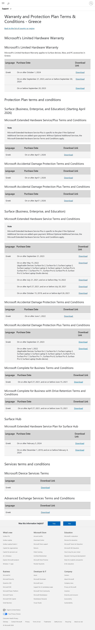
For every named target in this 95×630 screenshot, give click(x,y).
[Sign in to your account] (91, 3)
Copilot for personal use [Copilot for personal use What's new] (10, 552)
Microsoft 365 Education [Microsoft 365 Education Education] (71, 548)
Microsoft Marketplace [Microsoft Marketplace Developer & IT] (40, 595)
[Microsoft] (47, 1)
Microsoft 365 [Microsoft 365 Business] (7, 587)
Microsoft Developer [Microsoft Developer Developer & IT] (40, 579)
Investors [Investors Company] (67, 591)
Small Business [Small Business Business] (7, 603)
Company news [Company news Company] (68, 583)
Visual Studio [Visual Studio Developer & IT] (38, 603)
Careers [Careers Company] (66, 575)
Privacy (27, 622)
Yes (54, 523)
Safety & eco (58, 622)
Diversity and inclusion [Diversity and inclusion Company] (71, 595)
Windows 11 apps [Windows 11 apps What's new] (8, 564)
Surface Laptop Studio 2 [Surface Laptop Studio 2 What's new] (10, 544)
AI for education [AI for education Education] (69, 564)
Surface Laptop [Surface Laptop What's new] (7, 540)
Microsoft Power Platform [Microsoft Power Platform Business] (10, 591)
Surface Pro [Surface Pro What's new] (6, 536)
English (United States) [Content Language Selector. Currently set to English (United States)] (13, 610)
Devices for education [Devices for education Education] (70, 540)
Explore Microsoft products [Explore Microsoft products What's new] (11, 560)
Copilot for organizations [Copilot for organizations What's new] (10, 548)
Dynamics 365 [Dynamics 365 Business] (7, 583)
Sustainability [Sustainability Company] (68, 603)
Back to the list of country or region (19, 28)
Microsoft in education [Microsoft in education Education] (71, 536)
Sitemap (5, 622)
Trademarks (47, 622)
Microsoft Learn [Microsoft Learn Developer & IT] (38, 583)
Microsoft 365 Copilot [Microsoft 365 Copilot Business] (9, 599)
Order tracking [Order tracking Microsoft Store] (38, 552)
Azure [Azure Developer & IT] (35, 575)
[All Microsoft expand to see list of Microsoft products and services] (3, 3)
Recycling (68, 622)
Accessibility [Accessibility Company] (68, 599)
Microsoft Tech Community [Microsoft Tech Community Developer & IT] (42, 591)
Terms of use (37, 622)
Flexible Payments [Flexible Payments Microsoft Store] (39, 564)
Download (80, 72)
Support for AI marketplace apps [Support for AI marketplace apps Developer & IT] (43, 587)
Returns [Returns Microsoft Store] (36, 548)
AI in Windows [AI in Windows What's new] (7, 556)
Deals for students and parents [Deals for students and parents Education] (73, 560)
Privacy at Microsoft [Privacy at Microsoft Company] (70, 587)
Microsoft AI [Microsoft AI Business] (6, 575)
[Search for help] (9, 3)
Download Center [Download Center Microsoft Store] (39, 540)
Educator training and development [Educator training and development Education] (74, 556)
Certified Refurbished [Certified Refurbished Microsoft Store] (40, 556)
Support (5, 8)
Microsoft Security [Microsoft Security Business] (8, 579)
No (69, 523)
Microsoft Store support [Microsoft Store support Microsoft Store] (41, 544)
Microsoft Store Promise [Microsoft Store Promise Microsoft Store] (41, 560)
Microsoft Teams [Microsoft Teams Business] (8, 595)
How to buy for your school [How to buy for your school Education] (72, 552)
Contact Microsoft (16, 622)
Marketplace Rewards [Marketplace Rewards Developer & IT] (40, 599)
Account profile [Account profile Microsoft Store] (38, 536)
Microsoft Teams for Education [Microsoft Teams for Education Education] (73, 544)
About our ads (78, 622)
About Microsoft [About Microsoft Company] (69, 579)
